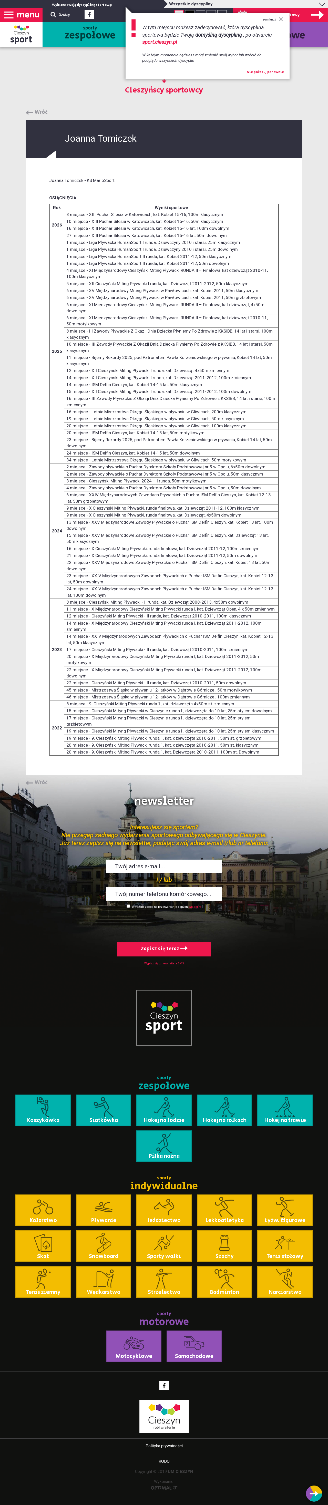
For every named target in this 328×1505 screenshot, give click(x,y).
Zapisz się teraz (164, 949)
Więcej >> (195, 907)
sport (21, 39)
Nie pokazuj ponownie (265, 72)
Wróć (41, 112)
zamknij (272, 19)
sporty (90, 34)
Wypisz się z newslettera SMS (164, 963)
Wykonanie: (164, 1484)
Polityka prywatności (164, 1446)
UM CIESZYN (180, 1471)
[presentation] (164, 924)
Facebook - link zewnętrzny (89, 16)
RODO (164, 1461)
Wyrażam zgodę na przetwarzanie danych (160, 907)
